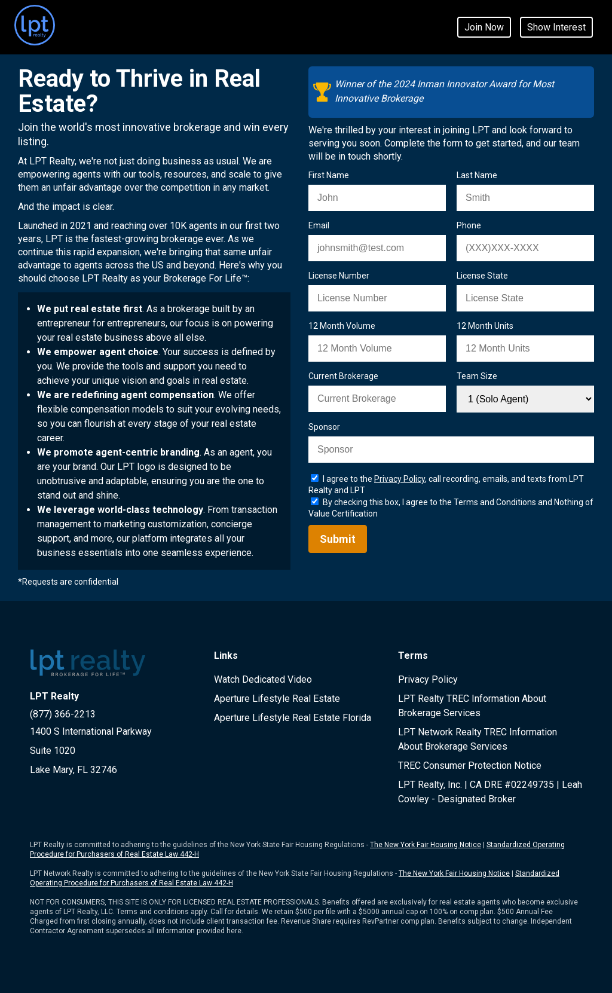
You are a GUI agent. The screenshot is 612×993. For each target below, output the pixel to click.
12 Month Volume (341, 326)
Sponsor (324, 427)
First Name (328, 175)
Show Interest (556, 27)
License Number (338, 275)
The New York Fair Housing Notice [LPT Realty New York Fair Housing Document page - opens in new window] (425, 845)
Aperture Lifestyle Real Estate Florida (292, 717)
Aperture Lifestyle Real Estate (277, 698)
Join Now (484, 27)
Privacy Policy (428, 679)
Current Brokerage (343, 376)
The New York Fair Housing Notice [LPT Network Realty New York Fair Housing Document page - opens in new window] (454, 873)
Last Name (477, 175)
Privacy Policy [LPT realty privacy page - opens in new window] (399, 479)
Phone (469, 225)
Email (318, 225)
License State (482, 275)
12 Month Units (485, 326)
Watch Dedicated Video (263, 679)
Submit (338, 539)
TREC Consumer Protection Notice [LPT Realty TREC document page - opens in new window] (469, 765)
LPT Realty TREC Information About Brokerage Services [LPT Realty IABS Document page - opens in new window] (472, 706)
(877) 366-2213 (63, 714)
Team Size (477, 376)
